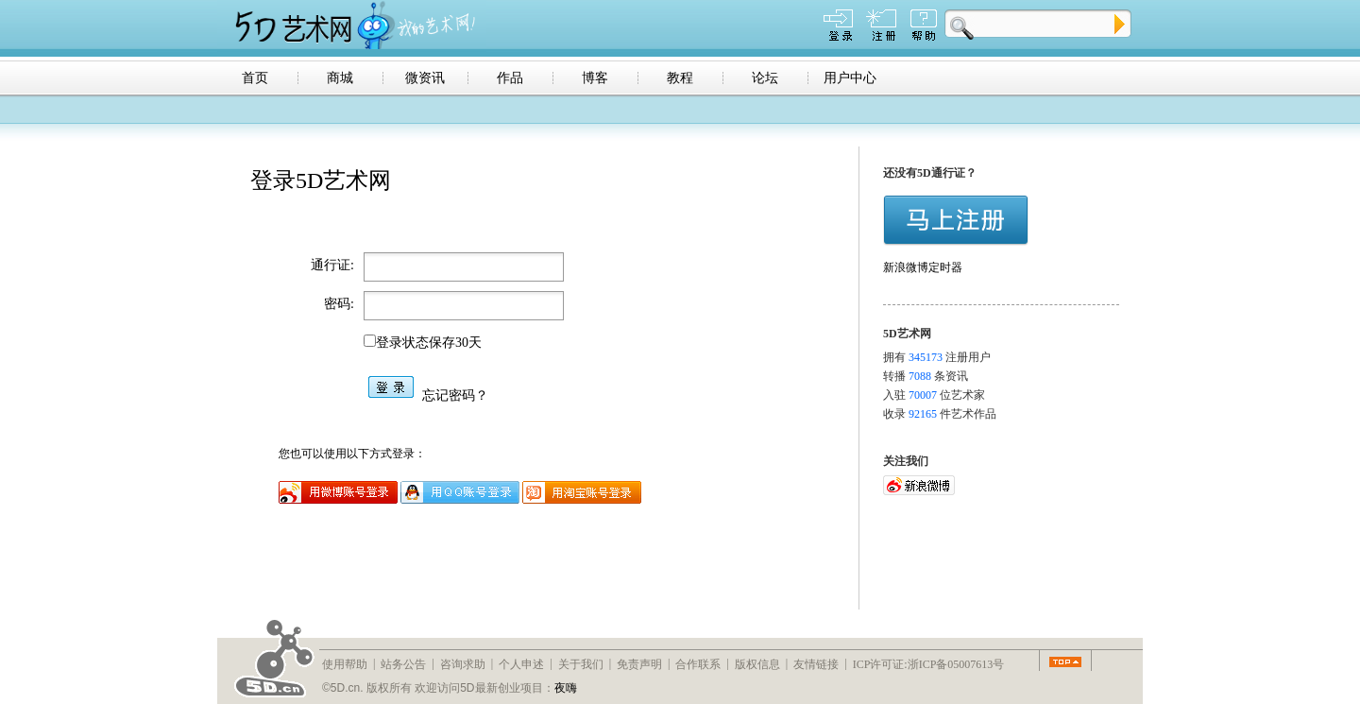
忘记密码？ (455, 395)
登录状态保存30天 (429, 342)
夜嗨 (565, 688)
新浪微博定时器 (922, 267)
